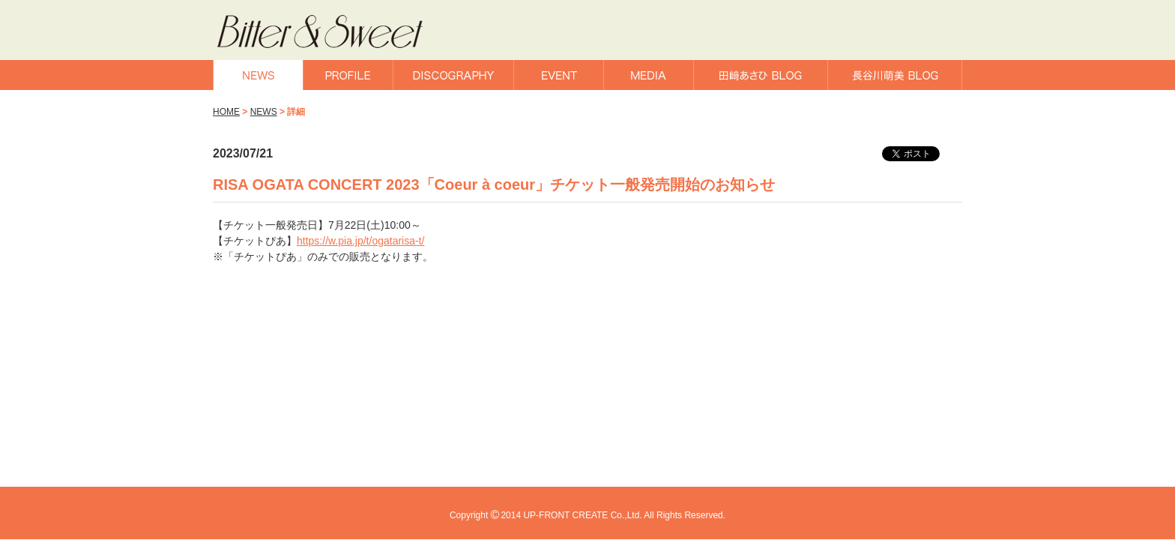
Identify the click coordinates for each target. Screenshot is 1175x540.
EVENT (558, 75)
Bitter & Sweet (339, 32)
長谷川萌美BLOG (894, 75)
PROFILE (348, 75)
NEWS (258, 75)
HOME (226, 111)
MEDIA (648, 75)
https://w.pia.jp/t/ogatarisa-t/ (360, 241)
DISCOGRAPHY (453, 75)
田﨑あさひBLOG (760, 75)
